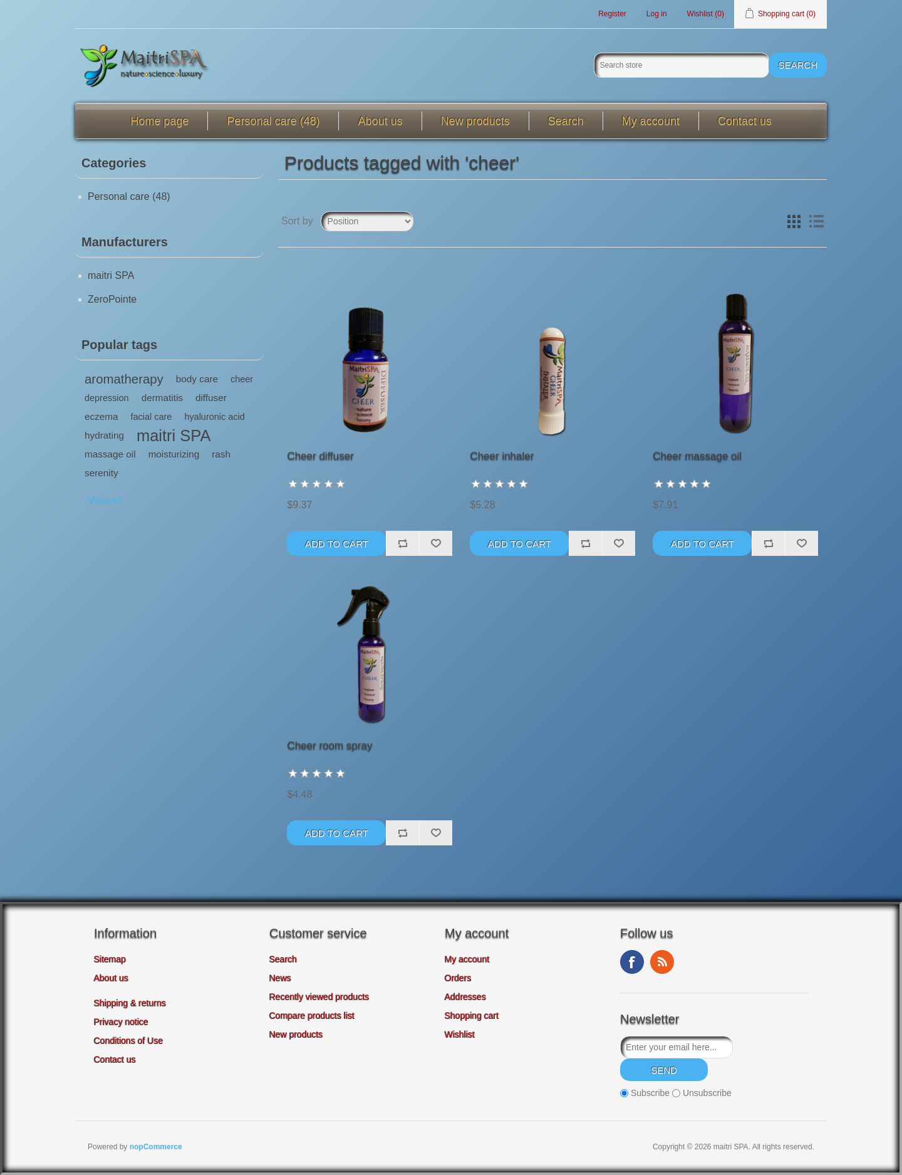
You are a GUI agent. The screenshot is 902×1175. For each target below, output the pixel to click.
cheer (242, 379)
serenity (101, 472)
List (816, 221)
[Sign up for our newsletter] (676, 1047)
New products (475, 121)
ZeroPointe (112, 299)
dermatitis (162, 397)
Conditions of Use (128, 1041)
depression (107, 398)
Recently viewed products (319, 997)
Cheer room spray (329, 745)
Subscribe (650, 1094)
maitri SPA (111, 275)
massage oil (110, 454)
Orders (458, 978)
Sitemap (110, 959)
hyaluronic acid (214, 417)
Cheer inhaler (502, 456)
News (280, 978)
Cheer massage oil (697, 456)
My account (651, 121)
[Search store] (681, 65)
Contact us (745, 121)
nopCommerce (156, 1146)
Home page (159, 121)
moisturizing (174, 454)
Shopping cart (472, 1016)
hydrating (104, 435)
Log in (656, 13)
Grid (793, 221)
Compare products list (312, 1016)
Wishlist (460, 1035)
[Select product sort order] (367, 221)
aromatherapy (124, 379)
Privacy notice (121, 1022)
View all (105, 500)
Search (566, 121)
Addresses (465, 997)
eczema (101, 416)
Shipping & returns (130, 1003)
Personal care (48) (273, 121)
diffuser (211, 397)
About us (380, 121)
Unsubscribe (707, 1094)
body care (197, 378)
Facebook (632, 962)
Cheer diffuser (320, 456)
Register (612, 13)
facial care (151, 417)
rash (221, 454)
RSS (662, 962)
